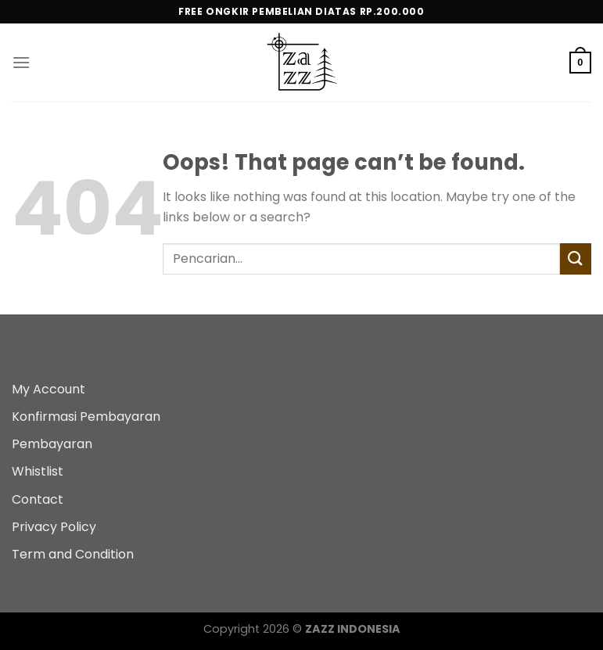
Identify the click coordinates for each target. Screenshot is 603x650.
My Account (48, 389)
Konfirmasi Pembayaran (86, 417)
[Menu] (21, 62)
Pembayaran (52, 444)
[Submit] (575, 258)
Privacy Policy (54, 527)
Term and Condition (73, 554)
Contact (37, 499)
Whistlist (37, 471)
